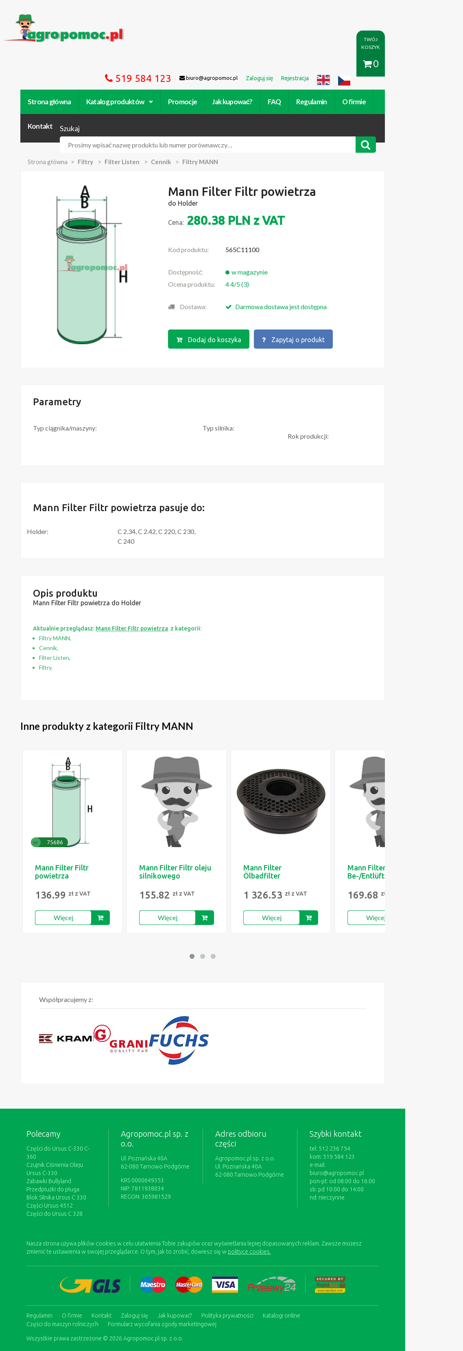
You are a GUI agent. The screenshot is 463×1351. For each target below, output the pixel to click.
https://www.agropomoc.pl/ (45, 19)
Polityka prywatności (230, 1258)
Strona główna (52, 64)
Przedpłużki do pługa (55, 1132)
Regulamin (314, 64)
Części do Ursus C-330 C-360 (65, 1099)
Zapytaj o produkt (317, 291)
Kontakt (396, 64)
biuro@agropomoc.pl (396, 1116)
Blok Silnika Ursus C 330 (59, 1140)
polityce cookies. (191, 1194)
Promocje (185, 64)
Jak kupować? (235, 64)
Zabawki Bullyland (51, 1124)
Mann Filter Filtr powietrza (65, 823)
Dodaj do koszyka (232, 291)
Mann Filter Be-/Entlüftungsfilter (385, 823)
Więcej (66, 868)
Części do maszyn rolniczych (348, 1258)
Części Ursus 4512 (52, 1148)
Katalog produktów (122, 64)
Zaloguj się (137, 1258)
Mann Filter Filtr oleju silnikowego (178, 823)
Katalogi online (284, 1258)
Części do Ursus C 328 (57, 1156)
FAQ (277, 64)
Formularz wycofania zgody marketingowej (83, 1266)
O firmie (357, 64)
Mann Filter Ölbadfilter (265, 823)
